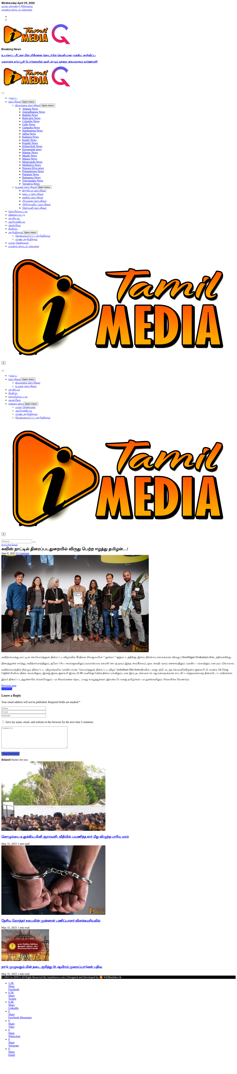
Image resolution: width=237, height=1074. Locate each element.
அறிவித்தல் (15, 232)
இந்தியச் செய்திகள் (34, 190)
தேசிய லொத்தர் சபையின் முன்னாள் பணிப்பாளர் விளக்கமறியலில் (50, 925)
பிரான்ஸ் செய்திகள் (34, 200)
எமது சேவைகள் (18, 242)
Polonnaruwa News (33, 171)
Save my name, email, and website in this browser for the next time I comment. (50, 722)
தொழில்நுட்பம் (18, 211)
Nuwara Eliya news (33, 168)
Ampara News (30, 108)
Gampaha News (31, 127)
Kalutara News (30, 136)
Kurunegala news (32, 149)
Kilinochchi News (32, 146)
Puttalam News (30, 174)
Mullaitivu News (31, 165)
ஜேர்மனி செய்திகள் (34, 207)
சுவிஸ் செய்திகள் (32, 197)
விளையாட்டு (16, 214)
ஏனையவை (15, 403)
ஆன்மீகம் (14, 225)
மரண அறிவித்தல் (26, 239)
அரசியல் (14, 218)
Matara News (29, 158)
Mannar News (30, 152)
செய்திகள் (14, 101)
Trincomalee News (32, 180)
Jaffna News (29, 133)
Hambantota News (32, 130)
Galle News (28, 124)
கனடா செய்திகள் (33, 194)
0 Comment (22, 553)
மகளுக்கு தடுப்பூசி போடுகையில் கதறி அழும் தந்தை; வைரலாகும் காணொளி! (49, 61)
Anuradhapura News (33, 111)
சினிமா (13, 228)
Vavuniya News (31, 183)
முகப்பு (12, 98)
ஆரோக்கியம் (16, 221)
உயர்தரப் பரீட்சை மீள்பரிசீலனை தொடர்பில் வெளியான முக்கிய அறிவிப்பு (48, 55)
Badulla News (30, 115)
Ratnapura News (31, 177)
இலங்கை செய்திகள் (27, 105)
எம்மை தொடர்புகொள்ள (23, 246)
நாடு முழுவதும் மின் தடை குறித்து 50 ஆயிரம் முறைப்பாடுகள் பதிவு (51, 971)
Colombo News (31, 121)
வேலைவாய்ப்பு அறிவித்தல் (32, 235)
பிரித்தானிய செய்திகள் (36, 204)
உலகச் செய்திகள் (26, 187)
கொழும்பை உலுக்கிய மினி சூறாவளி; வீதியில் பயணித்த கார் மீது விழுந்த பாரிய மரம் (65, 841)
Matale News (29, 155)
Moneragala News (32, 161)
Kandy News (29, 140)
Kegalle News (30, 143)
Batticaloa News (31, 118)
